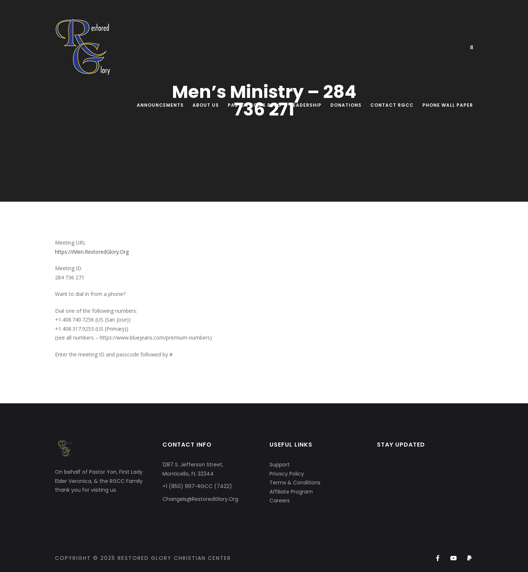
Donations (346, 105)
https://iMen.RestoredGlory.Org (92, 251)
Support (280, 464)
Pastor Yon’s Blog (255, 105)
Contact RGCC (392, 105)
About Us (205, 105)
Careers (280, 500)
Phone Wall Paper (447, 105)
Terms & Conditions (295, 482)
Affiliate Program (291, 491)
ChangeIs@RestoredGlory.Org (200, 499)
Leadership (306, 105)
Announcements (160, 105)
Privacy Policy (287, 473)
